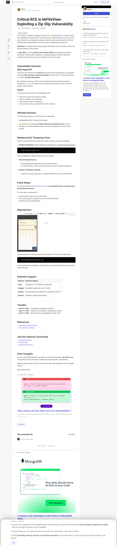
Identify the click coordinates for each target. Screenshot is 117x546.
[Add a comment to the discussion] (47, 440)
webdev (43, 28)
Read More (21, 424)
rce (19, 28)
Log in (96, 2)
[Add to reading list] (8, 53)
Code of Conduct (42, 445)
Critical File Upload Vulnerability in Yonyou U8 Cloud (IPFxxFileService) (96, 35)
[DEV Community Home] (8, 2)
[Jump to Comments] (8, 47)
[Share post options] (8, 64)
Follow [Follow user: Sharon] (96, 13)
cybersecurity (35, 28)
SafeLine (60, 35)
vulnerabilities (26, 28)
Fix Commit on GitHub (26, 328)
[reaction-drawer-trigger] (8, 40)
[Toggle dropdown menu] (74, 375)
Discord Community (26, 345)
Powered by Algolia (58, 2)
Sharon (23, 9)
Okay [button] (13, 543)
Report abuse (51, 445)
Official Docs (23, 342)
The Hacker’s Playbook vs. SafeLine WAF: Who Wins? (96, 43)
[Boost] (8, 58)
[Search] (12, 2)
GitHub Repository (25, 340)
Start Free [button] (87, 94)
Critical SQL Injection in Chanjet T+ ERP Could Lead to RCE (96, 52)
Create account (105, 2)
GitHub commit (41, 186)
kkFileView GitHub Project (28, 325)
